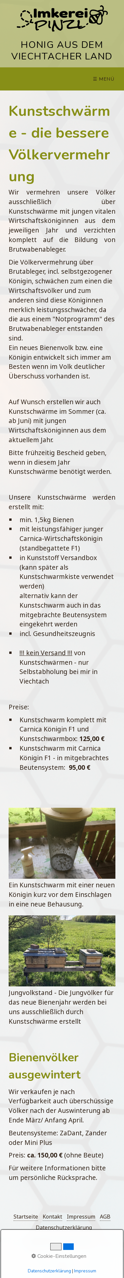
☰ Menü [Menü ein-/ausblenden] (104, 79)
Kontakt (52, 1216)
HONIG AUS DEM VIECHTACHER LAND (62, 50)
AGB (105, 1216)
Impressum (81, 1216)
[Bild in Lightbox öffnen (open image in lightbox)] (62, 843)
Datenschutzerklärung (64, 1227)
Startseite (26, 1216)
